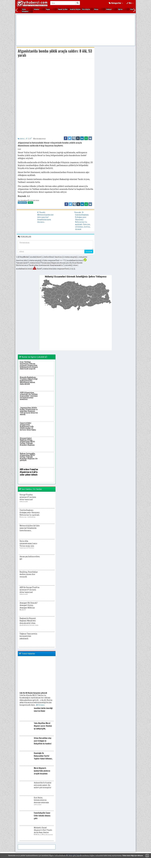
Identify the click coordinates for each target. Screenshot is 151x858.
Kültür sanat (120, 9)
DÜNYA (21, 139)
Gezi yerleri (47, 9)
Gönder (89, 251)
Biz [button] (130, 2)
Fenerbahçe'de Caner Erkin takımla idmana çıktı (42, 815)
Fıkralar (33, 9)
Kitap (105, 9)
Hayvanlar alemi (72, 9)
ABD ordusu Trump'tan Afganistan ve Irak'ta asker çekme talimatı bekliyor (29, 473)
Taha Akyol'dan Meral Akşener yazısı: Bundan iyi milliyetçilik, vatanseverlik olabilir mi (43, 727)
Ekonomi (22, 9)
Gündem (58, 9)
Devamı (40, 705)
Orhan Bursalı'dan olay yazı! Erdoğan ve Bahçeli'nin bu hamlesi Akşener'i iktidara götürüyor (42, 743)
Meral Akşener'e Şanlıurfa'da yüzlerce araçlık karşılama (42, 771)
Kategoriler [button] (116, 2)
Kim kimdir (95, 9)
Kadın (81, 9)
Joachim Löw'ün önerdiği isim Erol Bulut (43, 709)
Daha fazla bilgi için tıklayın (132, 855)
